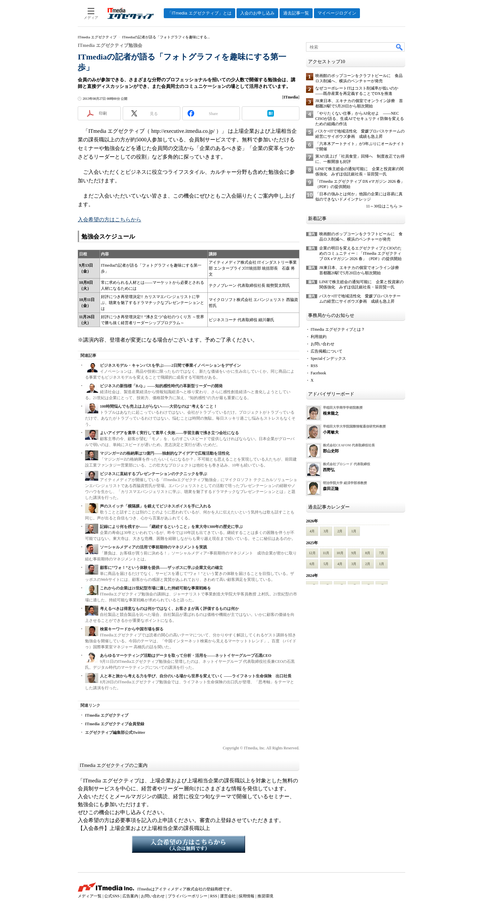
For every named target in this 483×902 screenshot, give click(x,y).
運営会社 (228, 896)
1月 (353, 531)
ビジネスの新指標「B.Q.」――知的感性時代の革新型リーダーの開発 (161, 386)
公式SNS (111, 896)
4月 (312, 531)
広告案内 (130, 896)
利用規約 (319, 336)
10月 (340, 553)
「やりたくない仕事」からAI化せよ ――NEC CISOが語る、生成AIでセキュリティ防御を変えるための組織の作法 (359, 118)
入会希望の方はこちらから (109, 219)
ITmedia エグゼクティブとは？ (338, 329)
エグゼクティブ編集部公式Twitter (115, 732)
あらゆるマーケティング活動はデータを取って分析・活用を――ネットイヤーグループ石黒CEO (185, 655)
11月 (326, 553)
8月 (367, 553)
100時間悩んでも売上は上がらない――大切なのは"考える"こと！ (158, 406)
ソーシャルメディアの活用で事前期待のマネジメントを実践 (153, 547)
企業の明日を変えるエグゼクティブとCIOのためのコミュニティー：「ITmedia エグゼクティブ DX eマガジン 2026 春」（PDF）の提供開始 (360, 253)
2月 (339, 531)
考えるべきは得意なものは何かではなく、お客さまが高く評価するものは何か (169, 608)
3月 (326, 531)
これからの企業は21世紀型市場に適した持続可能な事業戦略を (155, 588)
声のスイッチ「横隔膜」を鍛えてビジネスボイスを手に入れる (155, 506)
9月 (353, 553)
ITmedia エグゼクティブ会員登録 (114, 724)
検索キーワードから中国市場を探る (131, 629)
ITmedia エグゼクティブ (106, 715)
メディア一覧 (90, 896)
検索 (400, 47)
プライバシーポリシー (187, 896)
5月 (326, 564)
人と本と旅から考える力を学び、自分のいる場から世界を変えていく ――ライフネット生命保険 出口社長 (195, 676)
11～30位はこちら (382, 206)
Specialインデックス (328, 358)
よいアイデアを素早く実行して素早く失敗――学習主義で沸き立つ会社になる (169, 433)
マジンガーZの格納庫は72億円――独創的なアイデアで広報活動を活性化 (165, 453)
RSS (314, 365)
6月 (312, 564)
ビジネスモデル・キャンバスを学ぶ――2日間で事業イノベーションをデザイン (170, 365)
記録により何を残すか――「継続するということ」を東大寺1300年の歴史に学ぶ (171, 526)
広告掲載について (326, 351)
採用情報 (246, 896)
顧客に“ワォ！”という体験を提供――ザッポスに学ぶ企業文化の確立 (161, 567)
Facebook (318, 373)
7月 (381, 553)
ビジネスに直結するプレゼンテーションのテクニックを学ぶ (153, 473)
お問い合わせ (322, 344)
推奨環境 (265, 896)
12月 (312, 553)
